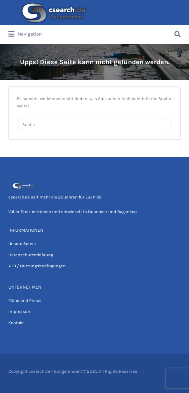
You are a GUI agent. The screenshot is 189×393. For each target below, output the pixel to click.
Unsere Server (22, 243)
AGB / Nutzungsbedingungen (37, 265)
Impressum (20, 311)
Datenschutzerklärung (30, 254)
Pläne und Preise (25, 300)
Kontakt (16, 322)
